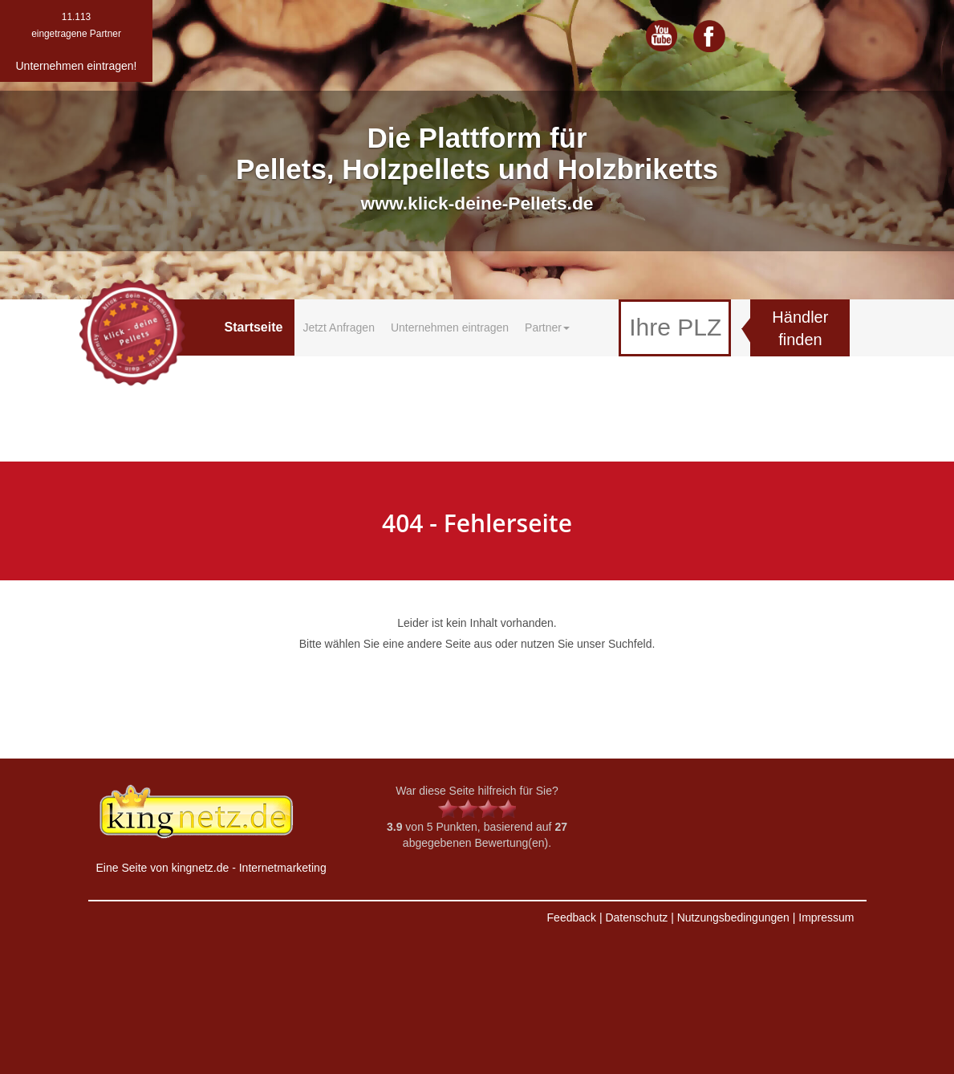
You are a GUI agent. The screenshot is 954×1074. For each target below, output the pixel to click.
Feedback (571, 917)
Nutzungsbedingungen (733, 917)
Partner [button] (547, 327)
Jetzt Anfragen (338, 327)
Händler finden (800, 328)
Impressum (826, 917)
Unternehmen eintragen (450, 327)
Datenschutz (636, 917)
